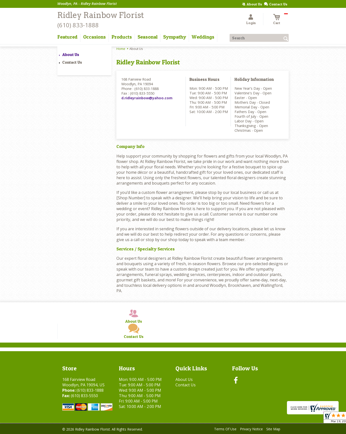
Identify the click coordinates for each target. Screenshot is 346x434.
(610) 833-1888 (78, 25)
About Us (70, 54)
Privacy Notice (251, 429)
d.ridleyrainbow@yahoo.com (147, 98)
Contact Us (72, 62)
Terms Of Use (225, 429)
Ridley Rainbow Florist (100, 15)
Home (120, 48)
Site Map (273, 429)
